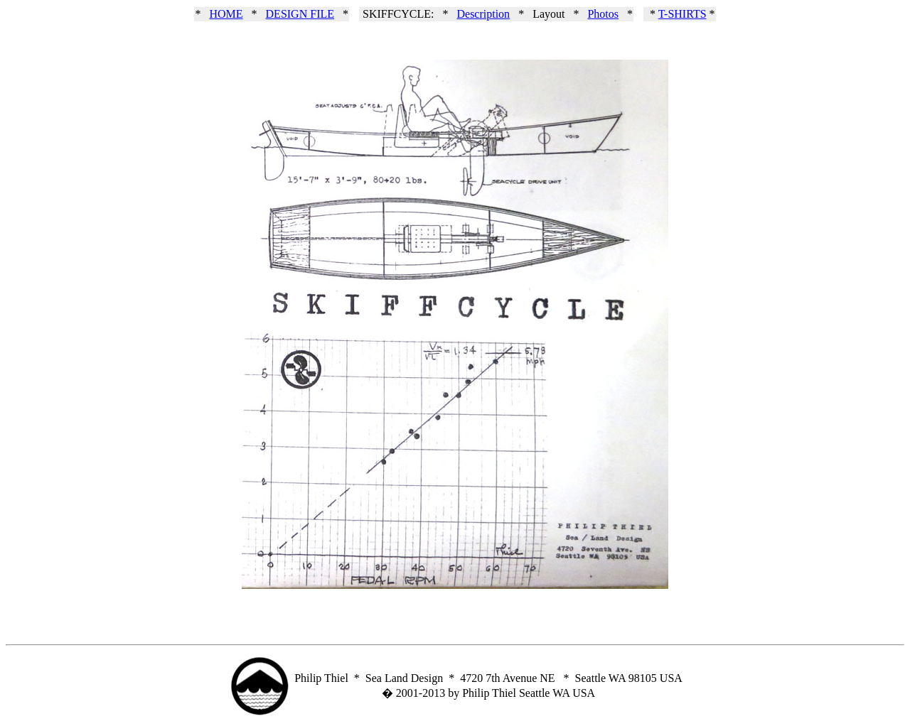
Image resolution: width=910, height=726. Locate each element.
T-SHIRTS (682, 14)
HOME (225, 14)
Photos (603, 14)
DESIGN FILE (300, 14)
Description (483, 14)
